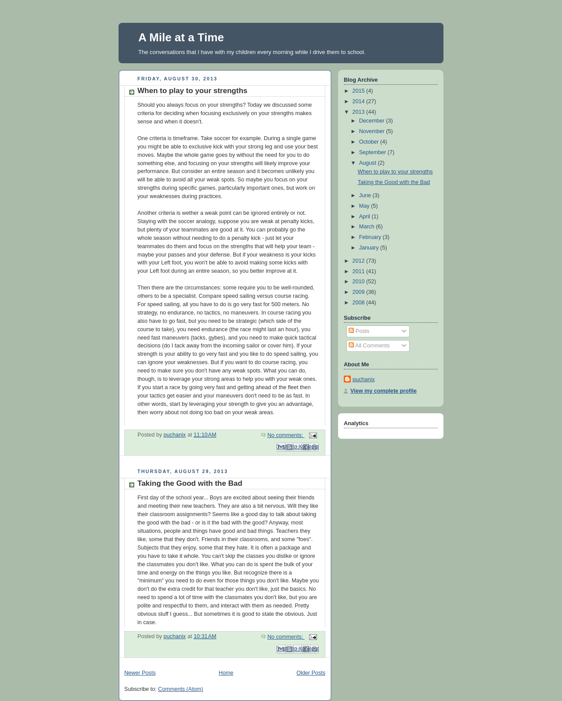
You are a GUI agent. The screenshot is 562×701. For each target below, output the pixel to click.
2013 (360, 112)
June (366, 195)
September (373, 152)
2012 (360, 261)
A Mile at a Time (181, 37)
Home (226, 673)
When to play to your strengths (192, 91)
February (371, 237)
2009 (360, 292)
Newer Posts (139, 673)
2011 (360, 271)
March (367, 227)
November (372, 131)
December (372, 121)
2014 (360, 101)
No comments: (286, 435)
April (365, 216)
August (368, 163)
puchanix (364, 379)
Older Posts (310, 673)
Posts (359, 331)
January (369, 248)
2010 (360, 281)
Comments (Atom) (180, 689)
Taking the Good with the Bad (189, 483)
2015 (360, 91)
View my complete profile (383, 391)
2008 (360, 303)
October (369, 142)
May (365, 206)
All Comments (369, 346)
